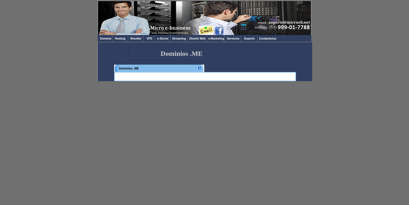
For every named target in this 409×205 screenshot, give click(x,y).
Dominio (105, 38)
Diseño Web (197, 38)
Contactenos (267, 38)
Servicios (232, 38)
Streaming (178, 38)
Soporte (249, 38)
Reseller (135, 38)
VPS (149, 38)
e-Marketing (216, 38)
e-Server (162, 38)
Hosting (120, 38)
